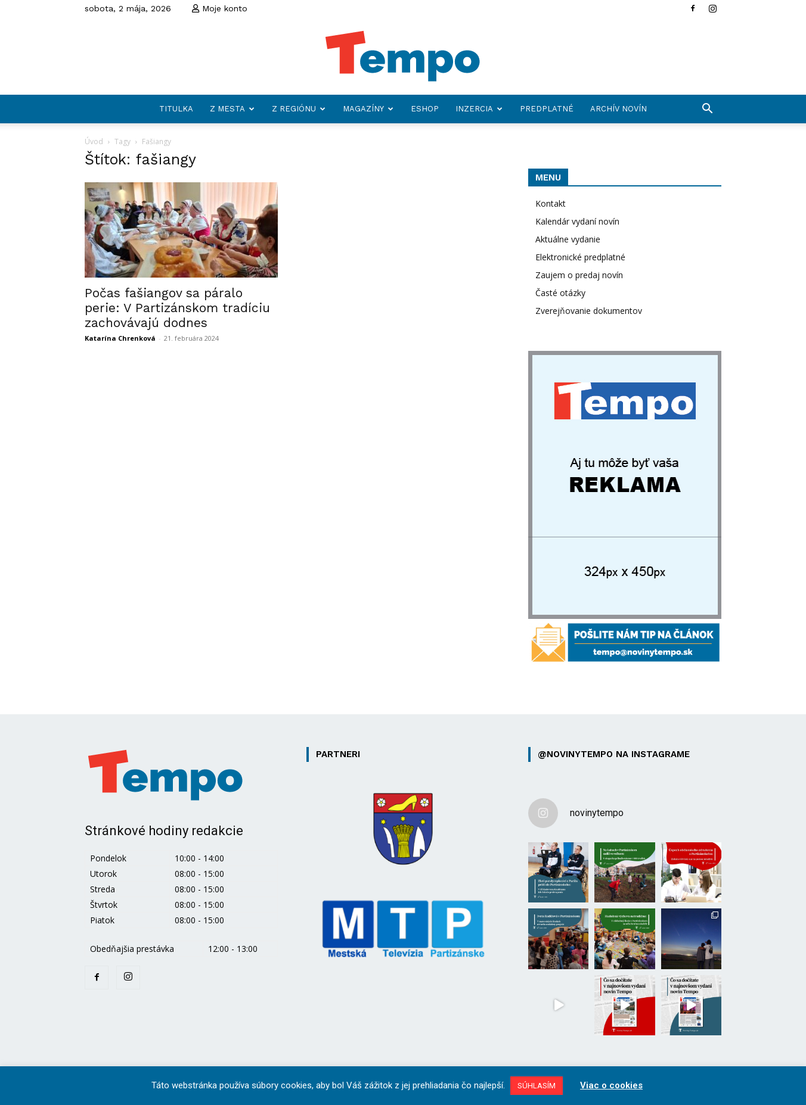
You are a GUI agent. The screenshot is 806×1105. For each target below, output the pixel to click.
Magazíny (368, 108)
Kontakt (550, 203)
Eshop (425, 108)
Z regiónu (299, 108)
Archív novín (618, 108)
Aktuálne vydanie (567, 239)
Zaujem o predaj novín (579, 275)
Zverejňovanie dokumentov (588, 310)
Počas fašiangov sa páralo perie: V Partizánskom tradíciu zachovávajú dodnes (177, 307)
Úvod (94, 141)
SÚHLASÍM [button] (536, 1085)
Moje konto (219, 8)
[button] (707, 110)
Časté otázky (560, 292)
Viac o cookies (611, 1085)
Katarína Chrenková (120, 338)
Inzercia (479, 108)
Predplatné (547, 108)
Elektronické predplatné (580, 257)
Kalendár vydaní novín (577, 221)
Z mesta (232, 108)
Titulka (176, 108)
